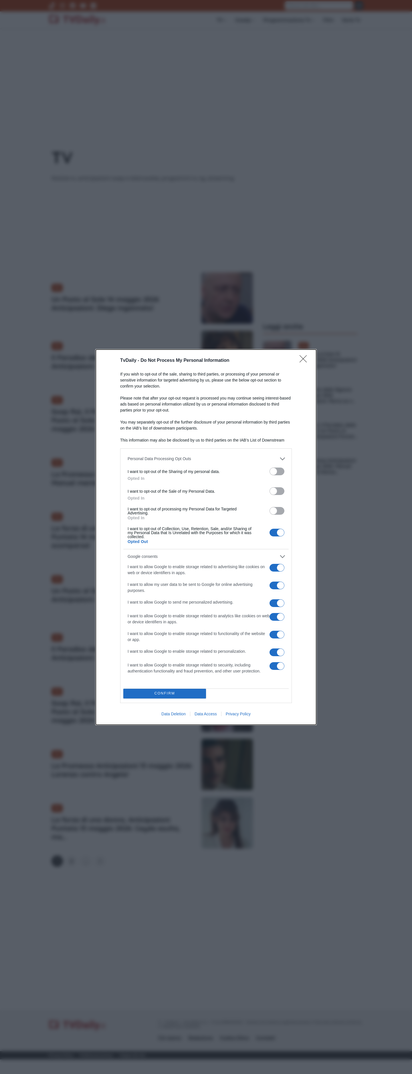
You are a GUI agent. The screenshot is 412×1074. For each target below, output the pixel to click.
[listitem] (206, 459)
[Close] (305, 360)
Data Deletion (173, 714)
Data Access (206, 714)
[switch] (277, 471)
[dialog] (206, 537)
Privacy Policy (238, 714)
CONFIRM (164, 693)
